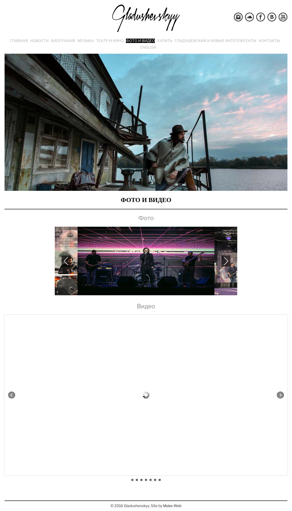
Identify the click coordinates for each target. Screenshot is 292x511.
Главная (19, 41)
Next (280, 395)
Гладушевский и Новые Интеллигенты (215, 41)
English (148, 47)
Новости (39, 41)
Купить (164, 41)
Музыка (86, 41)
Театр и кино (110, 41)
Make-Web (172, 506)
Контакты (269, 41)
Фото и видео (140, 41)
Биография (63, 41)
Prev (11, 395)
